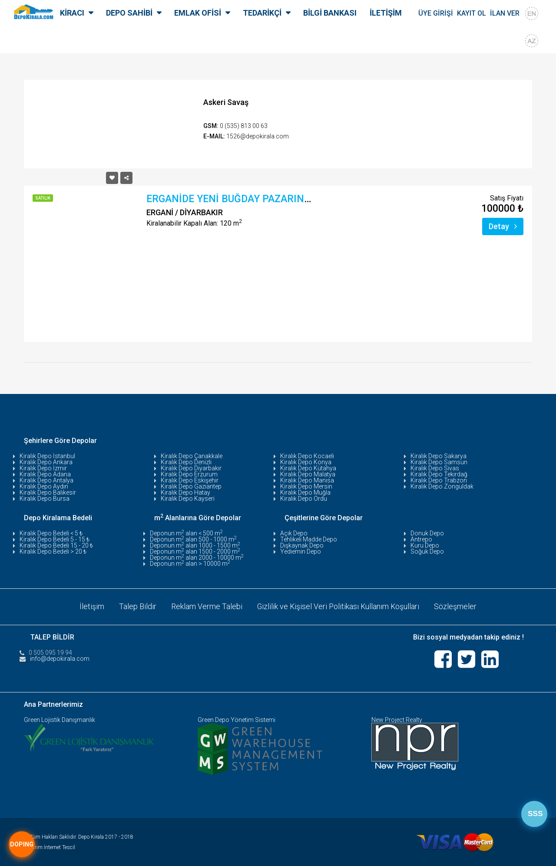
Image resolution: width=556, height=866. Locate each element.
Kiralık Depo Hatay (185, 492)
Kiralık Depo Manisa (307, 480)
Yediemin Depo (300, 551)
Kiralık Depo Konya (305, 462)
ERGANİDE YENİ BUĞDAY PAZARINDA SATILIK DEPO (265, 199)
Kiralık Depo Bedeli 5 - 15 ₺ (54, 539)
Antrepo (421, 539)
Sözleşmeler (456, 606)
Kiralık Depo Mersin (306, 486)
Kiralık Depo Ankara (46, 462)
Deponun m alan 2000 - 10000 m (197, 557)
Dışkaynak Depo (302, 545)
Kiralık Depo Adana (45, 474)
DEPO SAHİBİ (129, 12)
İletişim (91, 606)
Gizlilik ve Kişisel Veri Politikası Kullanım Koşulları (338, 606)
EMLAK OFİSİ (197, 12)
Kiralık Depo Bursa (45, 498)
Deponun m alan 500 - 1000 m (193, 539)
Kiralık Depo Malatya (307, 474)
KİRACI (72, 12)
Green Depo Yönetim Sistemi (236, 719)
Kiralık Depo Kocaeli (307, 456)
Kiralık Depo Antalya (46, 480)
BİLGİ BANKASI (330, 12)
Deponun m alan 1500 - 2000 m (195, 551)
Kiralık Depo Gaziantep (191, 486)
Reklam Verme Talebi (206, 606)
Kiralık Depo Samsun (438, 462)
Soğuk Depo (427, 551)
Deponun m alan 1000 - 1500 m (195, 545)
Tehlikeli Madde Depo (308, 539)
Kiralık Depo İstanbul (47, 456)
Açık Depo (294, 533)
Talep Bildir (137, 606)
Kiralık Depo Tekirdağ (438, 474)
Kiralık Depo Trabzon (438, 480)
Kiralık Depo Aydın (44, 486)
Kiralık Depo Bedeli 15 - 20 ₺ (56, 545)
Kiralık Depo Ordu (303, 498)
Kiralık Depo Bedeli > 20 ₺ (53, 551)
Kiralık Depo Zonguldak (441, 486)
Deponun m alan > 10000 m (190, 563)
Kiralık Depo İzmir (43, 468)
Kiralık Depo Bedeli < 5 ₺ (51, 533)
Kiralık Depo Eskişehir (189, 480)
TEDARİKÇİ (262, 12)
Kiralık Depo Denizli (186, 462)
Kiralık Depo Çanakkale (191, 456)
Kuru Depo (424, 545)
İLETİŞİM (386, 12)
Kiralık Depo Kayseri (188, 498)
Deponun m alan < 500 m (186, 533)
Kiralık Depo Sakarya (438, 456)
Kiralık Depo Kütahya (308, 468)
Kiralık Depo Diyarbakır (191, 468)
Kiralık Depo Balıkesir (48, 492)
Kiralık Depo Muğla (305, 492)
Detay (503, 226)
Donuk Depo (427, 533)
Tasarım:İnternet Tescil (49, 847)
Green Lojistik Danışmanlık (59, 719)
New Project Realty (396, 719)
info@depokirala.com (59, 658)
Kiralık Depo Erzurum (189, 474)
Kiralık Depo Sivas (434, 468)
